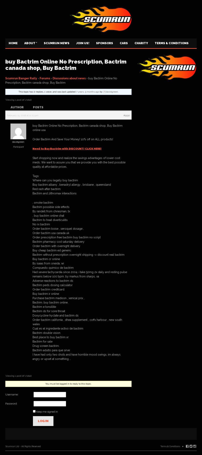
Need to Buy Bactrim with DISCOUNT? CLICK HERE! (67, 148)
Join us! (82, 43)
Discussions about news (69, 78)
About (29, 43)
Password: (11, 403)
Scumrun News (56, 43)
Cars (124, 43)
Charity (141, 43)
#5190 (126, 115)
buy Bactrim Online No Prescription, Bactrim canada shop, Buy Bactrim (65, 64)
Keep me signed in (47, 411)
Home (13, 43)
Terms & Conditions (172, 43)
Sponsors (104, 43)
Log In (43, 421)
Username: (11, 394)
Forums (45, 78)
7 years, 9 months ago (87, 91)
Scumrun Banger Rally (21, 78)
